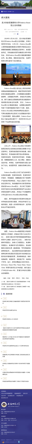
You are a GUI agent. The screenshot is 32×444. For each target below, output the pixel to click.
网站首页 (5, 11)
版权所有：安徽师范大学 (6, 439)
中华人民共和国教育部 (6, 393)
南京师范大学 (4, 397)
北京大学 (3, 395)
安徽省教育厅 (17, 393)
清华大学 (25, 393)
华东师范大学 (19, 395)
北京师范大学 (11, 395)
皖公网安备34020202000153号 (9, 442)
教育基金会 (4, 430)
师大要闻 (9, 11)
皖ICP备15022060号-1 (18, 439)
